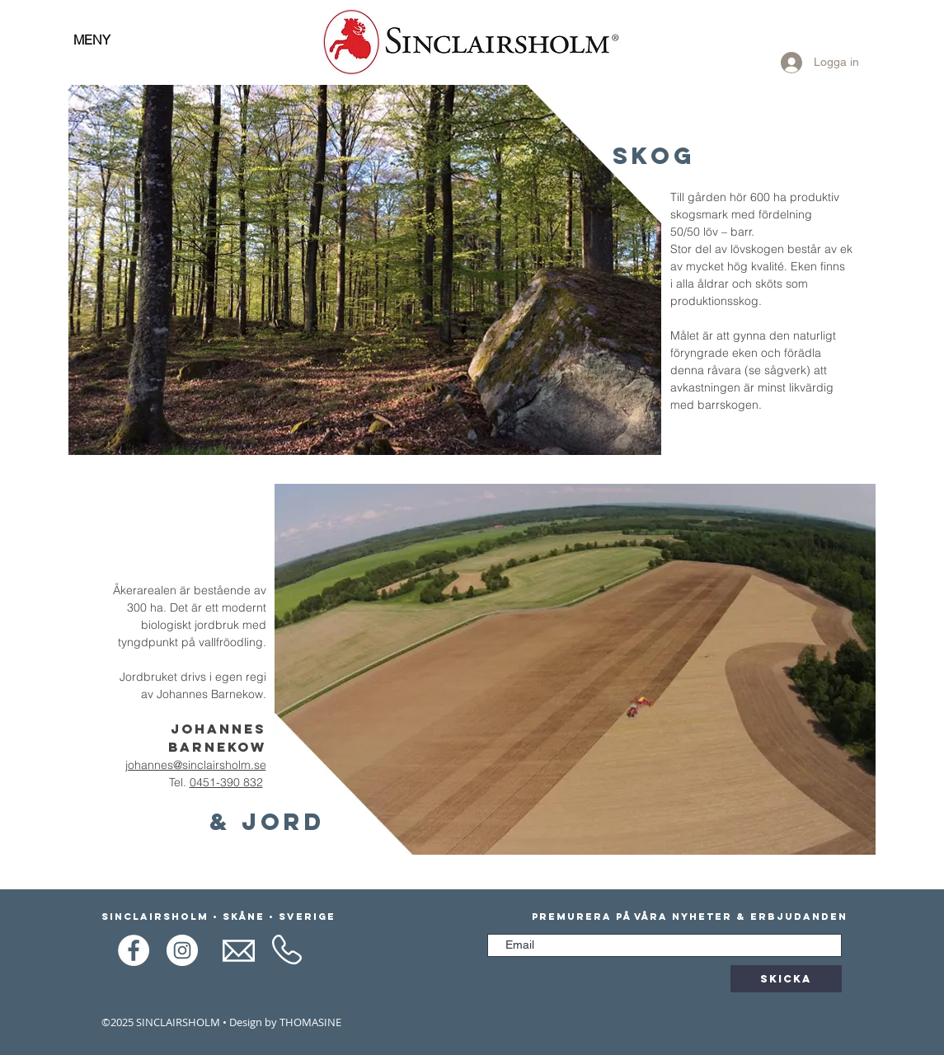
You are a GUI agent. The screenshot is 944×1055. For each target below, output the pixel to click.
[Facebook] (133, 950)
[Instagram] (182, 950)
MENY (91, 39)
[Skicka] (786, 978)
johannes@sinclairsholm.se (195, 764)
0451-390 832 (226, 782)
